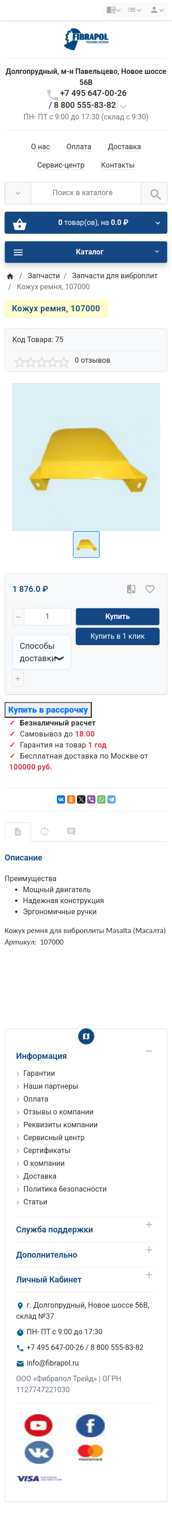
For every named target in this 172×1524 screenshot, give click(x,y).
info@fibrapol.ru (53, 1363)
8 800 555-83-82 (85, 105)
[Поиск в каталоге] (86, 193)
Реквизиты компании (60, 1124)
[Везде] (18, 193)
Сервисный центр (53, 1137)
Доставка (124, 146)
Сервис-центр (60, 165)
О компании (44, 1163)
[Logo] (86, 38)
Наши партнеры (50, 1086)
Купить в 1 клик (117, 636)
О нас (40, 146)
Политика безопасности (65, 1189)
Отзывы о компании (58, 1112)
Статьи (35, 1202)
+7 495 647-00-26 (93, 93)
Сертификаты (46, 1150)
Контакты (117, 165)
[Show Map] (86, 1036)
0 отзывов (93, 360)
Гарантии (39, 1073)
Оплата (79, 146)
